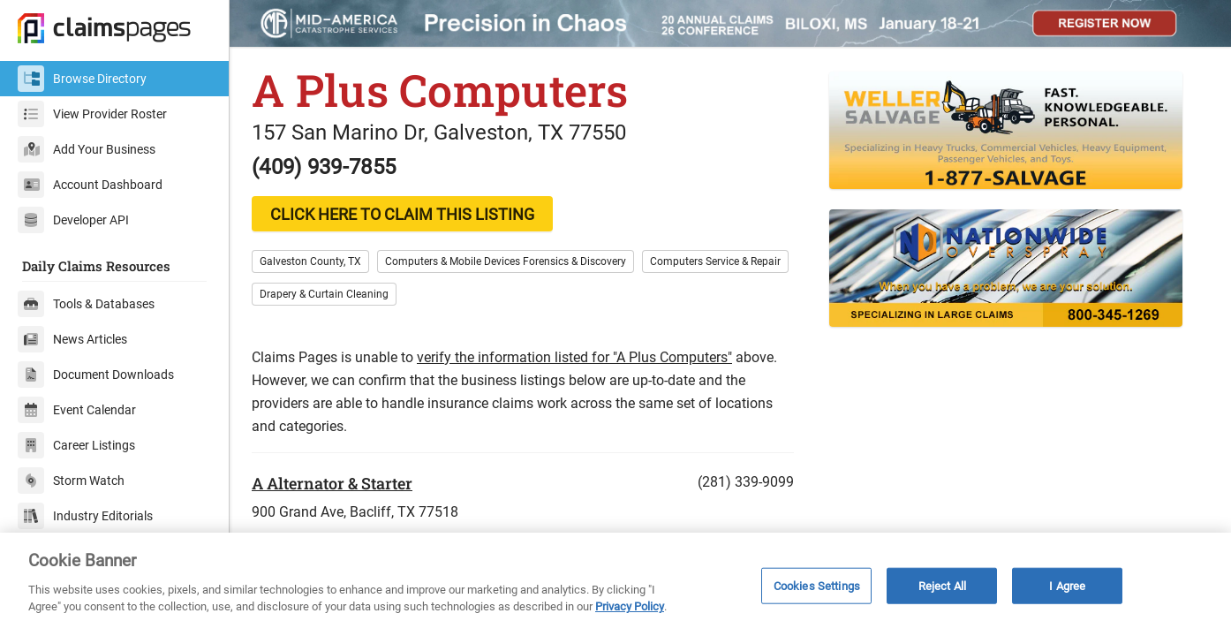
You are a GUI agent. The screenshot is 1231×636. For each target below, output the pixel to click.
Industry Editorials (85, 516)
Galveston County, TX (310, 261)
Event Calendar (77, 410)
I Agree (1067, 585)
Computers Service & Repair (715, 261)
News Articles (72, 339)
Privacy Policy (629, 606)
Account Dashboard (90, 184)
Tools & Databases (86, 304)
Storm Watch (71, 480)
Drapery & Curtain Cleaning (324, 294)
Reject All (942, 585)
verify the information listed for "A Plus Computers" (574, 357)
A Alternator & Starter (332, 483)
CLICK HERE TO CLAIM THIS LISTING (402, 214)
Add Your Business (86, 149)
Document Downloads (96, 374)
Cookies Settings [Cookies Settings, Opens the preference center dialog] (817, 585)
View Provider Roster (92, 114)
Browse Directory (82, 78)
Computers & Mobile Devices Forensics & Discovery (505, 261)
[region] (615, 584)
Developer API (73, 220)
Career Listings (76, 445)
